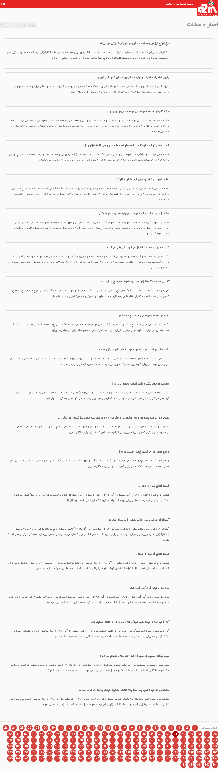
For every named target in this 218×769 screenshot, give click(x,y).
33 (160, 734)
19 (53, 728)
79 (10, 740)
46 (57, 734)
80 (215, 746)
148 (104, 758)
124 (81, 752)
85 (175, 746)
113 (167, 752)
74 (49, 740)
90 (136, 746)
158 (26, 758)
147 (112, 758)
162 (207, 765)
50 (26, 734)
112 (175, 752)
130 (33, 752)
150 (89, 758)
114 (159, 752)
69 (89, 740)
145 (128, 758)
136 (199, 758)
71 (73, 740)
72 (65, 740)
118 (128, 752)
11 (116, 728)
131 (26, 752)
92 (120, 746)
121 (104, 752)
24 (14, 728)
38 (120, 734)
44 (73, 734)
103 (33, 746)
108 (207, 752)
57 (183, 740)
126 (65, 752)
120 (112, 752)
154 (57, 758)
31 (175, 734)
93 (112, 746)
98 (73, 746)
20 (45, 728)
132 (18, 752)
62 (144, 740)
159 (18, 758)
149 (96, 758)
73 (57, 740)
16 (77, 728)
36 (136, 734)
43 (81, 734)
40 (104, 734)
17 (69, 728)
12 (108, 728)
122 (96, 752)
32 (167, 734)
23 (21, 728)
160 (10, 758)
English (11, 4)
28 (199, 734)
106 (10, 746)
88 (152, 746)
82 (199, 746)
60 (160, 740)
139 (175, 758)
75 (41, 740)
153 (65, 758)
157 (33, 758)
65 (120, 740)
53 (215, 740)
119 (120, 752)
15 (84, 728)
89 (144, 746)
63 (136, 740)
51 (18, 734)
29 (191, 734)
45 (65, 734)
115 (152, 752)
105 (18, 746)
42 (89, 734)
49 (34, 734)
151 (81, 758)
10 (124, 728)
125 (73, 752)
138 (183, 758)
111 (183, 752)
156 (41, 758)
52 (10, 734)
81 (207, 746)
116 (144, 752)
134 (215, 758)
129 (41, 752)
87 (160, 746)
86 (167, 746)
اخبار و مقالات (164, 4)
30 (183, 734)
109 (199, 752)
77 (26, 740)
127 (57, 752)
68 (97, 740)
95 (97, 746)
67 (104, 740)
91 (128, 746)
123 (89, 752)
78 (18, 740)
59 (167, 740)
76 (34, 740)
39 (112, 734)
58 (175, 740)
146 (120, 758)
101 (49, 746)
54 (207, 740)
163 (199, 765)
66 (112, 740)
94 (104, 746)
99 (65, 746)
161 (215, 765)
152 (73, 758)
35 (144, 734)
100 (57, 746)
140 (167, 758)
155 (49, 758)
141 (159, 758)
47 (49, 734)
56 (191, 740)
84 (183, 746)
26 (215, 734)
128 (49, 752)
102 (41, 746)
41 (97, 734)
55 (199, 740)
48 (41, 734)
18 (61, 728)
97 (81, 746)
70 (81, 740)
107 (215, 752)
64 (128, 740)
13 (100, 728)
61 (152, 740)
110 (191, 752)
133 (10, 752)
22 (29, 728)
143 (144, 758)
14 (92, 728)
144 (136, 758)
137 (191, 758)
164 (191, 765)
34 (152, 734)
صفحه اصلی (186, 4)
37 (128, 734)
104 (26, 746)
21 (37, 728)
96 (89, 746)
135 (207, 758)
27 (207, 734)
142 (152, 758)
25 (6, 728)
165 (183, 765)
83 (191, 746)
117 (136, 752)
